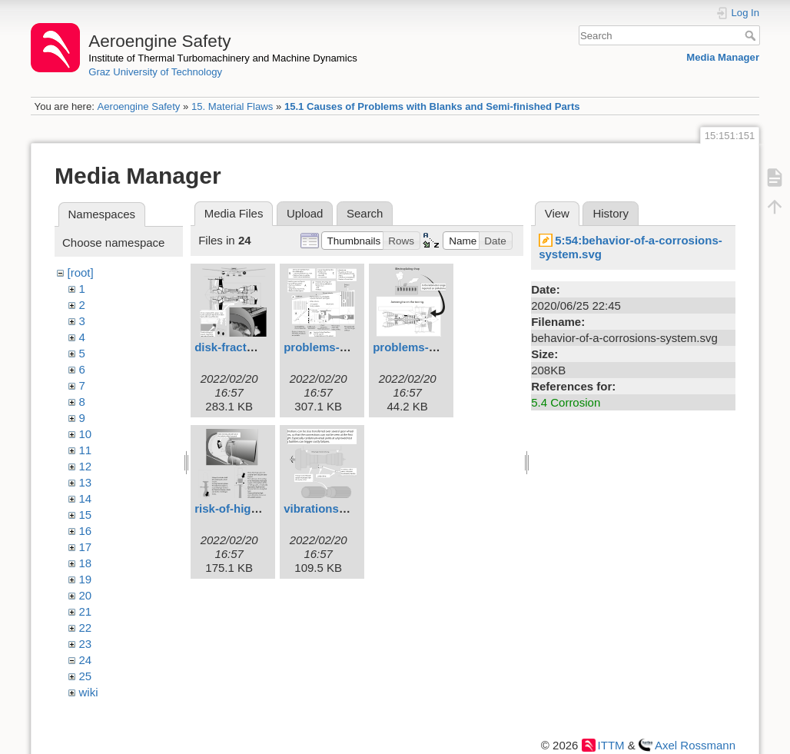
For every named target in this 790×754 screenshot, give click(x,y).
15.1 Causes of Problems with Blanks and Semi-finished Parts (432, 106)
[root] (81, 272)
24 (85, 659)
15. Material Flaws (232, 106)
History (610, 213)
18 (85, 563)
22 (85, 627)
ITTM (611, 745)
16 (85, 530)
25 (85, 676)
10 (85, 433)
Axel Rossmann (695, 745)
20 (85, 595)
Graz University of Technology (155, 72)
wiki (88, 692)
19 (85, 579)
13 (85, 482)
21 (85, 611)
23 (85, 643)
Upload (305, 213)
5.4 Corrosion (565, 402)
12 (85, 466)
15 (85, 514)
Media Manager (722, 57)
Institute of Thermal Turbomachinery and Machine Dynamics (222, 58)
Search (752, 35)
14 (85, 498)
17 (85, 546)
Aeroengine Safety (138, 106)
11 (85, 450)
